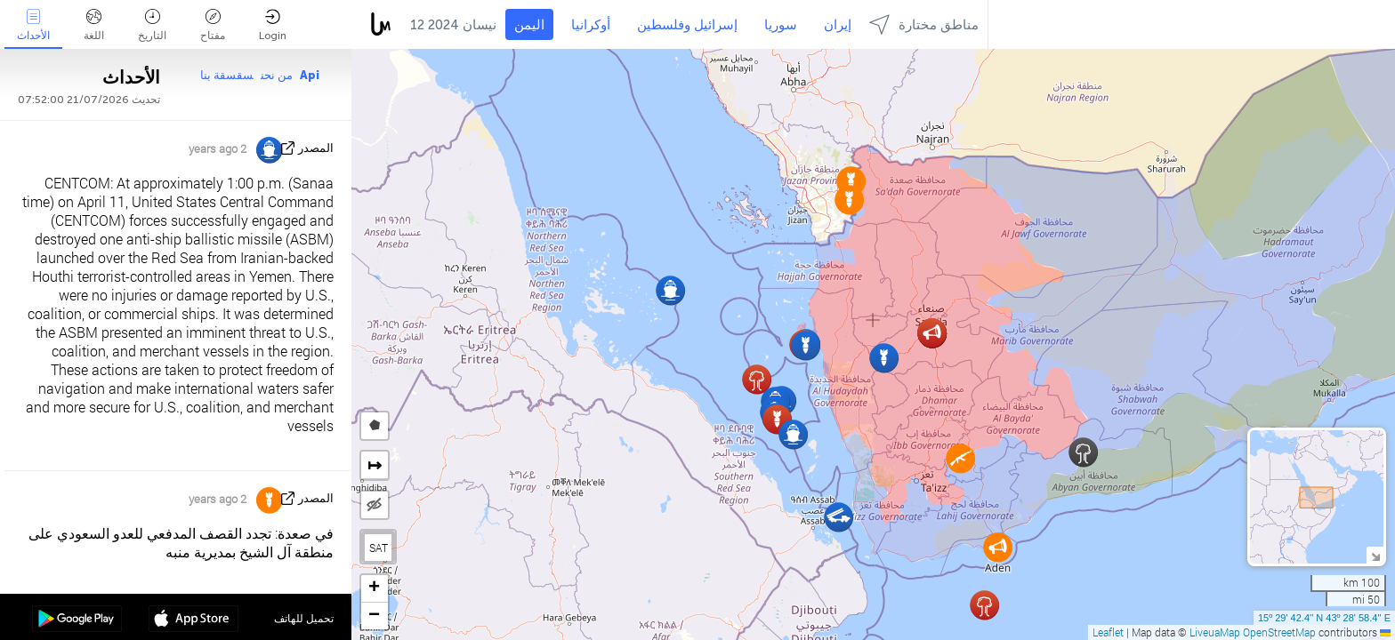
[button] (960, 458)
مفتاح (212, 25)
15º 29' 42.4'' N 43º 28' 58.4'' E (1324, 617)
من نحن (277, 75)
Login (272, 25)
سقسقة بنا (227, 75)
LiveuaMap (1214, 632)
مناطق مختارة (924, 24)
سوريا (780, 25)
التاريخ (152, 25)
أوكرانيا (590, 25)
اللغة (94, 25)
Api (309, 75)
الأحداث (33, 25)
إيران (837, 25)
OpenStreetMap (1279, 632)
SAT (378, 547)
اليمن (529, 25)
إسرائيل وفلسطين (687, 25)
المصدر (316, 148)
